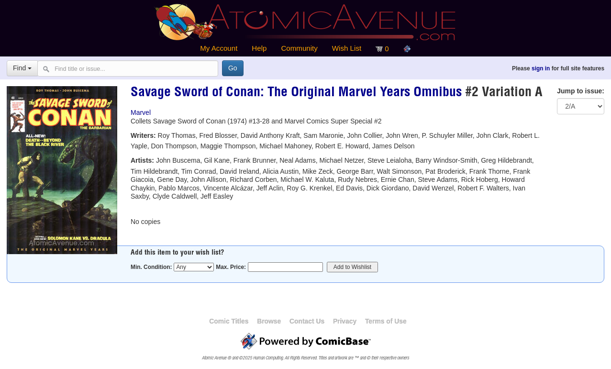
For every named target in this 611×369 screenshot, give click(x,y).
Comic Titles (228, 321)
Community (299, 48)
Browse (269, 321)
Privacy (344, 321)
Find (22, 68)
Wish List (346, 48)
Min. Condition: (151, 267)
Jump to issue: (580, 91)
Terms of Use (386, 321)
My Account (218, 48)
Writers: (143, 135)
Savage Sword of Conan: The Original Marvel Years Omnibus (296, 93)
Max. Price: (231, 267)
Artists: (142, 160)
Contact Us (306, 321)
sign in (541, 68)
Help (259, 48)
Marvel (141, 112)
